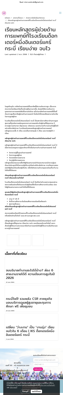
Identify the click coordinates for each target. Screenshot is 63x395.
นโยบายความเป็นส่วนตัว (47, 385)
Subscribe (38, 369)
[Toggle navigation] (60, 13)
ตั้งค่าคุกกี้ (25, 391)
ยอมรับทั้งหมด (36, 391)
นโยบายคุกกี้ (13, 387)
